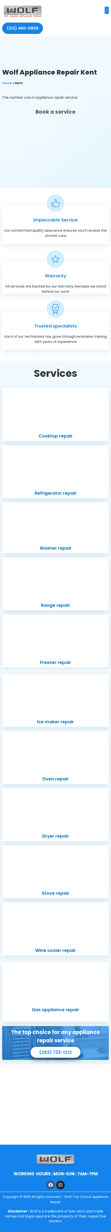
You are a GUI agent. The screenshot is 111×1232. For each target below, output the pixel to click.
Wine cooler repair (55, 950)
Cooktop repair (56, 436)
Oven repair (55, 779)
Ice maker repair (55, 722)
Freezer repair (55, 662)
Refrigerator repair (56, 493)
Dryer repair (55, 836)
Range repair (55, 605)
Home (7, 83)
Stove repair (55, 893)
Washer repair (56, 548)
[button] (107, 10)
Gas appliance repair (55, 1010)
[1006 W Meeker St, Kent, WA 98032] (55, 1104)
